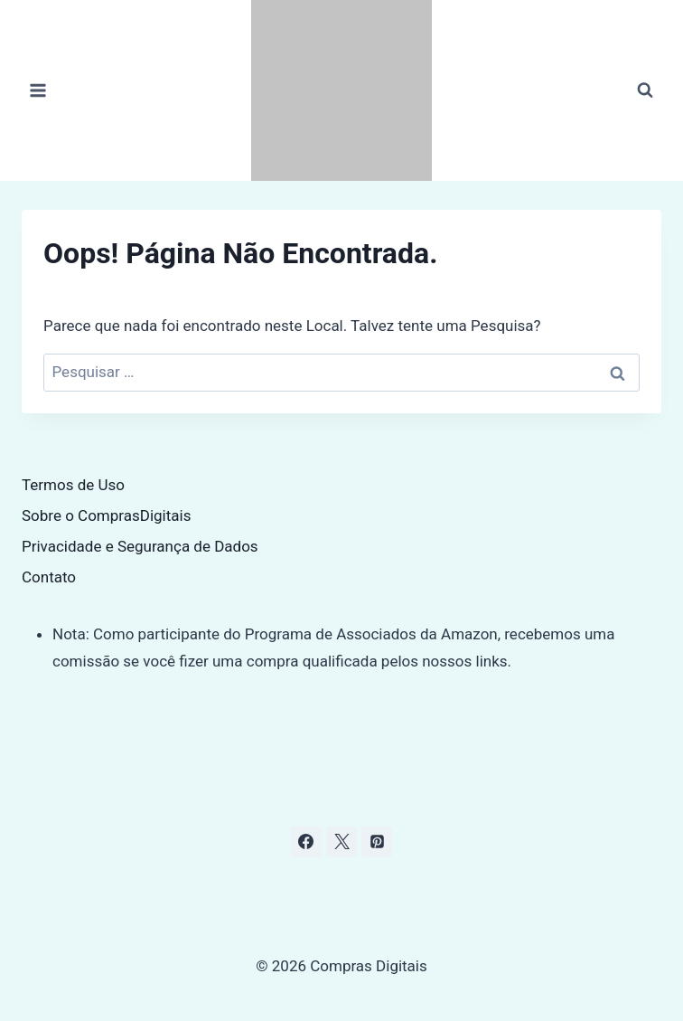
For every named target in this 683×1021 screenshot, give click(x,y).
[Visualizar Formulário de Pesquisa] (645, 90)
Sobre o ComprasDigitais (106, 515)
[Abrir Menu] (38, 90)
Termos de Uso (73, 485)
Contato (49, 577)
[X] (341, 842)
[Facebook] (306, 842)
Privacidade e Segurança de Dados (140, 546)
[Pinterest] (376, 842)
